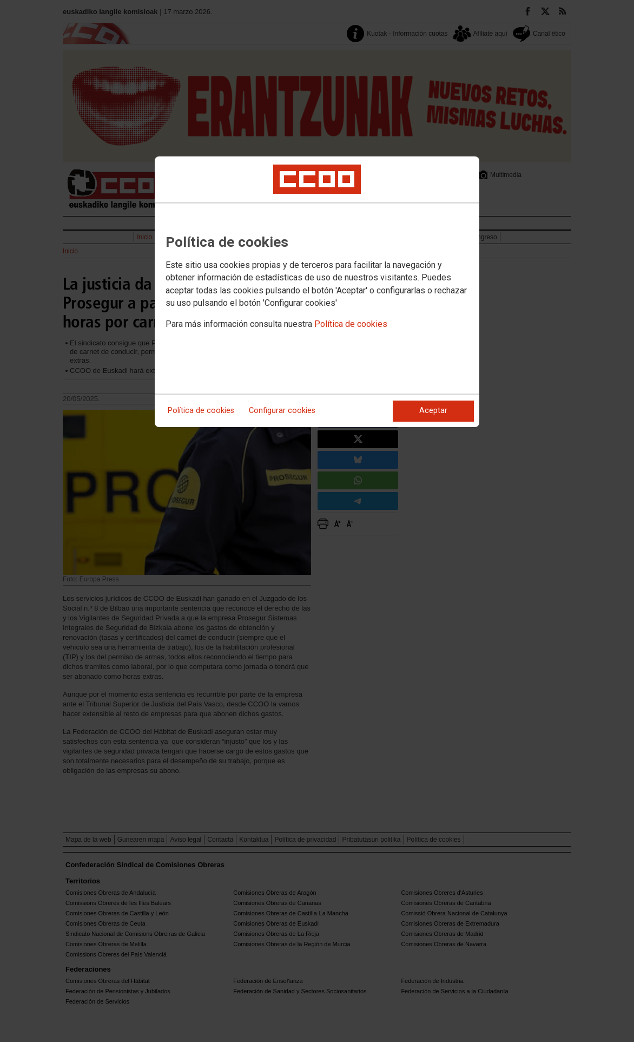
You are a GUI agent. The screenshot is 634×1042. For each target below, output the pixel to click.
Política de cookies (350, 324)
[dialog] (317, 291)
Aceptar (433, 410)
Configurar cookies (282, 410)
